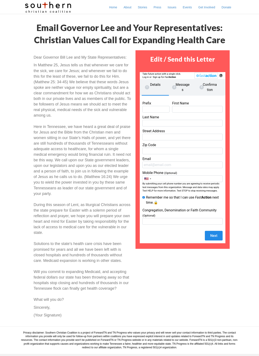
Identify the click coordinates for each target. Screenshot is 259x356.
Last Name (182, 120)
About (132, 7)
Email (182, 162)
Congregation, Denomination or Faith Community (182, 216)
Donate (230, 7)
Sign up (157, 77)
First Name (197, 107)
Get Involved (210, 7)
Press (161, 7)
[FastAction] (206, 75)
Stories (147, 7)
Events (191, 7)
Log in (145, 77)
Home (117, 7)
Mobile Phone (182, 176)
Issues (176, 7)
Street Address (182, 134)
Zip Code (182, 148)
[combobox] (147, 179)
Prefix (155, 107)
